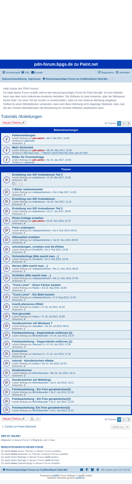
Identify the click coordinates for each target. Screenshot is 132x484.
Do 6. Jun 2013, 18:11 (62, 382)
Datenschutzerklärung (14, 79)
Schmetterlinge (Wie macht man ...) (35, 256)
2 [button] (124, 123)
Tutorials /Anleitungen (21, 116)
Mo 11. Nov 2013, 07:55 (65, 278)
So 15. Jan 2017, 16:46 (59, 160)
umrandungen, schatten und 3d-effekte (38, 246)
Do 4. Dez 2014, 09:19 (65, 230)
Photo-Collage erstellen (27, 218)
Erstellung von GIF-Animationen (33, 198)
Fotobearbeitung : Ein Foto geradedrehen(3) (41, 398)
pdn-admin (38, 138)
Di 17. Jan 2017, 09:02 (59, 211)
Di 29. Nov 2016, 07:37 (59, 221)
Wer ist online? (11, 436)
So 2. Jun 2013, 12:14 (62, 410)
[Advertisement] (65, 30)
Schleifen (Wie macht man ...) (31, 275)
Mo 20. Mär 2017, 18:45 (59, 150)
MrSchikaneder (40, 335)
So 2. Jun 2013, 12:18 (62, 401)
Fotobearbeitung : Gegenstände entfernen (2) (42, 332)
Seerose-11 (38, 344)
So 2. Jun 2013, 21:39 (62, 392)
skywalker (37, 326)
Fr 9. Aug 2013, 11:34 (64, 297)
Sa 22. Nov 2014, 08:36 (65, 240)
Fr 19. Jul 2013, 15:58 (53, 316)
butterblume (38, 177)
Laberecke (29, 140)
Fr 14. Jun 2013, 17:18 (59, 354)
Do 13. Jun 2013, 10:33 (54, 363)
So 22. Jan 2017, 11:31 (59, 201)
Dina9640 (37, 249)
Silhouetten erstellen (26, 237)
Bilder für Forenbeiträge (28, 157)
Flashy (35, 288)
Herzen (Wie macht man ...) (30, 265)
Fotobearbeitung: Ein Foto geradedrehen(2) (41, 407)
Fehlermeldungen (23, 135)
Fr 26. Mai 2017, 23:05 (59, 177)
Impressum (34, 79)
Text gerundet (21, 313)
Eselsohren (19, 351)
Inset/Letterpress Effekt (27, 304)
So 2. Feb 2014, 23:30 (56, 249)
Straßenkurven (22, 370)
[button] (129, 123)
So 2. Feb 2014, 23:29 (56, 259)
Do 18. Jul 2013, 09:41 (57, 326)
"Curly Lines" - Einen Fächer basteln (36, 285)
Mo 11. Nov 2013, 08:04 (65, 268)
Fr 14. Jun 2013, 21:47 (62, 335)
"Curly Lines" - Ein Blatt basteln (33, 294)
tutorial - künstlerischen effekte (33, 360)
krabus (35, 307)
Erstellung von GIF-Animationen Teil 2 (37, 208)
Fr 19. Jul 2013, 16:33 (53, 307)
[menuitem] (25, 72)
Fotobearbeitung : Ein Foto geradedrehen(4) (41, 389)
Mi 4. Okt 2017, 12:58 (58, 138)
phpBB (55, 475)
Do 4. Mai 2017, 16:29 (64, 192)
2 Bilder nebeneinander (27, 189)
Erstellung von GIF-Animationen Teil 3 (37, 174)
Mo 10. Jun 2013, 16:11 (63, 373)
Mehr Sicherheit (22, 147)
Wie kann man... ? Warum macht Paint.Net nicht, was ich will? (56, 153)
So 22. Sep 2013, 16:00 (54, 288)
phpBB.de (80, 478)
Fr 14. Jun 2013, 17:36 (59, 344)
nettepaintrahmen (41, 192)
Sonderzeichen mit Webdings (31, 379)
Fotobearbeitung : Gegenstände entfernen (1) (42, 341)
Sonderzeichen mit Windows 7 (32, 323)
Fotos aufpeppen (23, 227)
